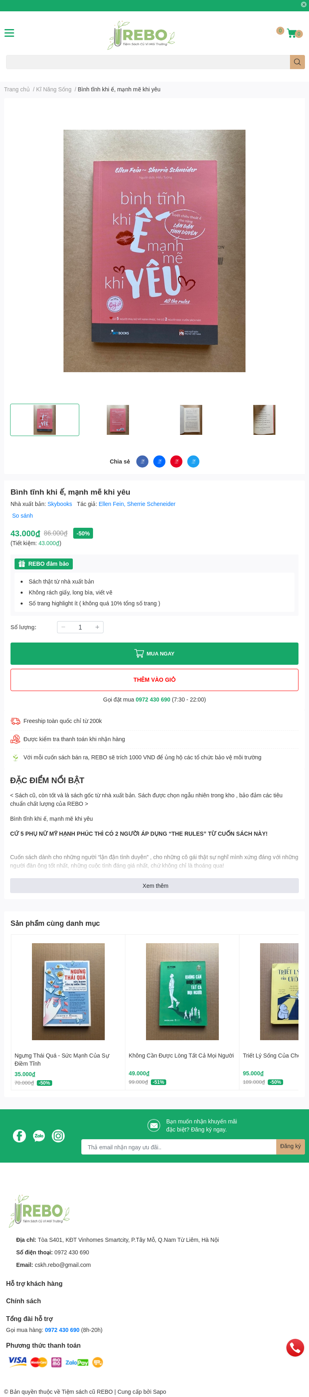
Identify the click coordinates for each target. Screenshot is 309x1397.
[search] (297, 62)
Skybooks (61, 503)
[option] (44, 420)
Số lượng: (23, 627)
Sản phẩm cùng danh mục (55, 923)
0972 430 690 (153, 699)
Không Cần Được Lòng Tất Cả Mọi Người (181, 1055)
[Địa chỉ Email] (193, 1147)
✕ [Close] (303, 4)
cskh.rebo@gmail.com (63, 1264)
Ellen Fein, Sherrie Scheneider (137, 503)
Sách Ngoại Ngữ (24, 74)
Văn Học (56, 74)
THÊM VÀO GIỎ (154, 679)
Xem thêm (156, 885)
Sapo (159, 1391)
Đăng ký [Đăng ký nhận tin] (290, 1145)
